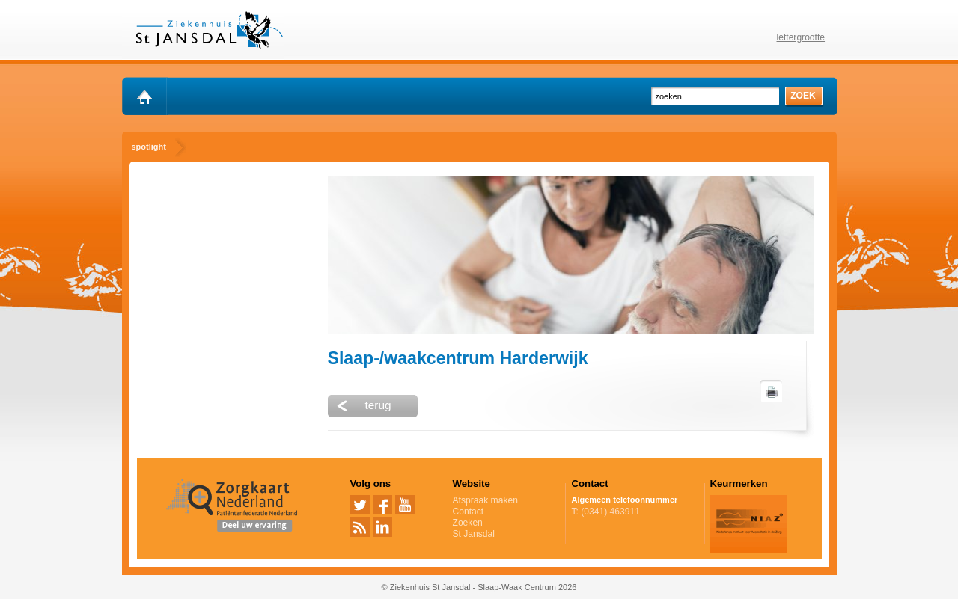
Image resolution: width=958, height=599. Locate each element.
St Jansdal (474, 534)
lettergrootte (801, 37)
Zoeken (468, 522)
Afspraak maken (507, 500)
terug (378, 405)
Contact (468, 511)
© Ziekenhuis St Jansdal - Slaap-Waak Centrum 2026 (479, 587)
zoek (803, 95)
